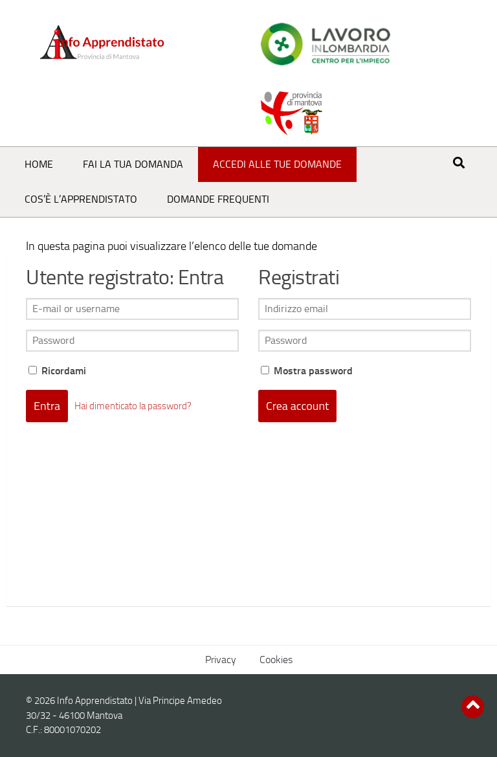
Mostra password (307, 371)
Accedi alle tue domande (277, 164)
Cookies (276, 659)
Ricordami (57, 371)
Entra (47, 405)
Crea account (297, 405)
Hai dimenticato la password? (133, 406)
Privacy (220, 659)
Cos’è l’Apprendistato (81, 199)
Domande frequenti (218, 199)
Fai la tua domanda (133, 164)
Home (39, 164)
